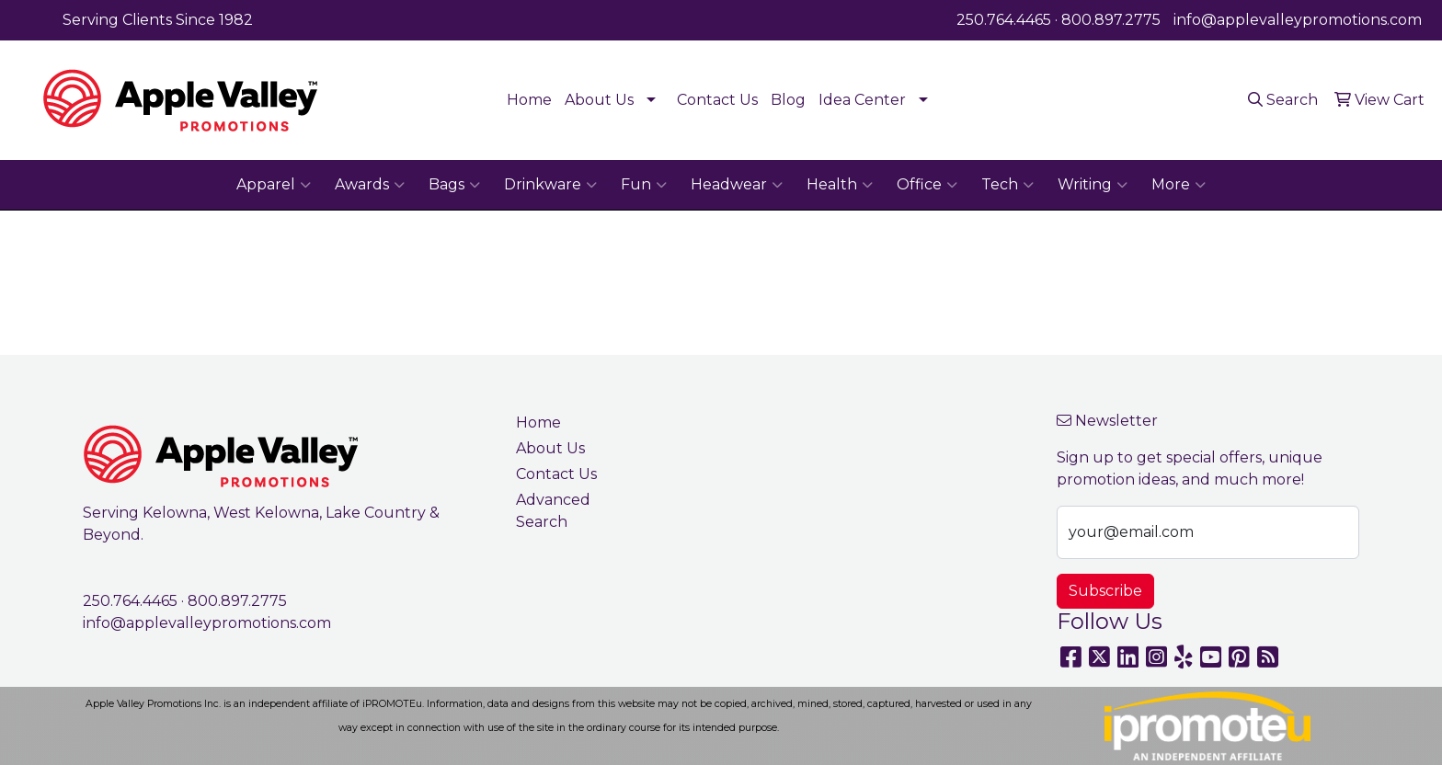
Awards (370, 185)
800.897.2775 (1111, 20)
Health (840, 185)
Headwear (737, 185)
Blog (788, 99)
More (1178, 185)
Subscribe (1105, 590)
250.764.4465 (1003, 20)
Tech (1007, 185)
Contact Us (717, 99)
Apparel (273, 185)
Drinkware (550, 185)
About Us (599, 99)
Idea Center (862, 99)
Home (529, 99)
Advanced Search (553, 511)
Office (927, 185)
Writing (1092, 185)
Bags (454, 185)
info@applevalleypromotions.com (1297, 20)
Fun (644, 185)
